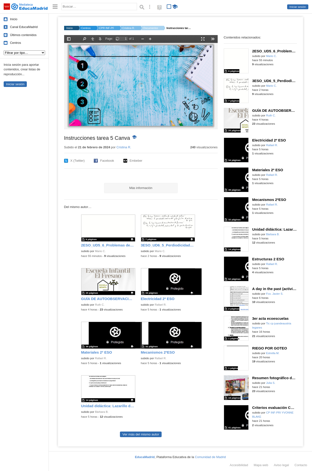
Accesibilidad (239, 465)
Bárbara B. (101, 411)
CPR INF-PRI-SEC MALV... (106, 28)
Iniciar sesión (298, 6)
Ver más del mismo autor (140, 434)
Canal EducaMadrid (24, 27)
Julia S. (270, 382)
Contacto (300, 465)
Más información (140, 188)
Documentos (150, 28)
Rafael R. (160, 304)
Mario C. (100, 251)
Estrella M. (273, 353)
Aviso (281, 465)
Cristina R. (128, 28)
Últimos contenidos (23, 35)
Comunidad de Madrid (210, 457)
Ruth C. (100, 304)
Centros (15, 43)
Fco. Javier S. (274, 293)
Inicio (13, 19)
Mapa (261, 465)
